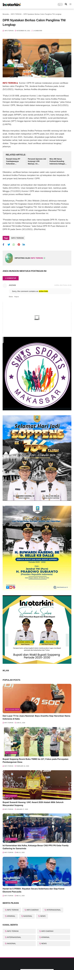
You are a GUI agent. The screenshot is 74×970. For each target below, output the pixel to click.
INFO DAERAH (33, 910)
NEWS (43, 916)
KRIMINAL (11, 916)
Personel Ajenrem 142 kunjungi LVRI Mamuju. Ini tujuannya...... (37, 161)
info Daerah (11, 752)
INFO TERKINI (16, 14)
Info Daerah (11, 796)
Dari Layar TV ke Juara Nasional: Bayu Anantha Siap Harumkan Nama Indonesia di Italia (36, 717)
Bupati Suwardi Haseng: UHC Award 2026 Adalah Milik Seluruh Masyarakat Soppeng (33, 803)
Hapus (16, 297)
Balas (11, 297)
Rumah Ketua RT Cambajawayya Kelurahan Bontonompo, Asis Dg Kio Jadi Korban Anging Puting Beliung (15, 161)
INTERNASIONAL (54, 910)
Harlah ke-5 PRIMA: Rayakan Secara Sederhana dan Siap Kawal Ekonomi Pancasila (33, 890)
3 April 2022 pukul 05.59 (62, 285)
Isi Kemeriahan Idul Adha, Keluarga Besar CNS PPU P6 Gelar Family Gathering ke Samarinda (35, 847)
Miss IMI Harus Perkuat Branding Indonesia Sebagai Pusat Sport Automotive (57, 161)
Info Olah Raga (12, 709)
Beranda (6, 14)
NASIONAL (27, 916)
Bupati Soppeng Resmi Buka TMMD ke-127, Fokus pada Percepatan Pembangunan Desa (35, 760)
